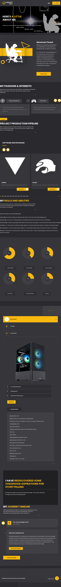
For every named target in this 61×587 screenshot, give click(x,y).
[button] (55, 100)
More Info (23, 189)
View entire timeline (16, 548)
